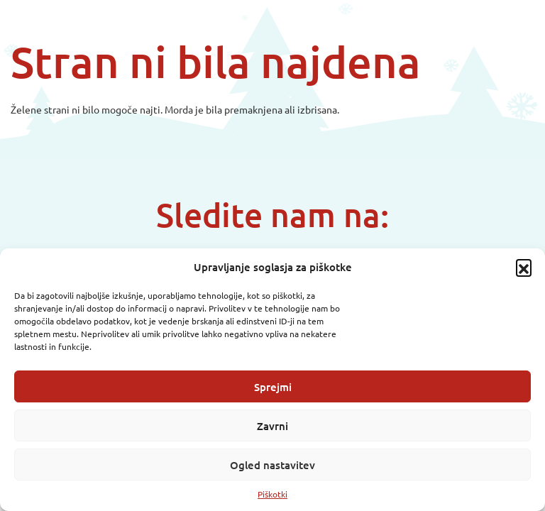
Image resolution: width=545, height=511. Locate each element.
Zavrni (272, 426)
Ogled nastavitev (272, 465)
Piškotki (272, 494)
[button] (524, 267)
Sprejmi (273, 387)
